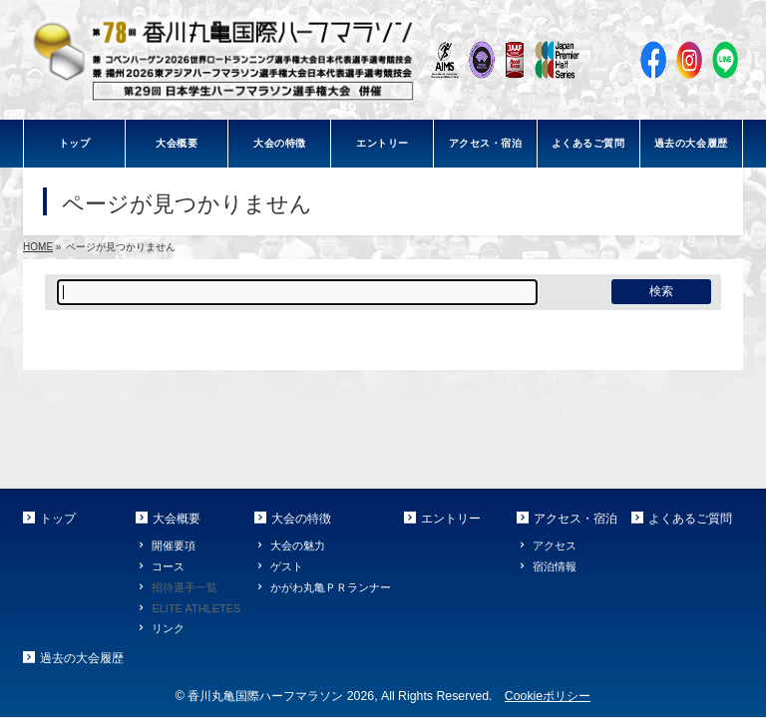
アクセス (554, 545)
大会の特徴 (301, 519)
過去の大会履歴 (82, 658)
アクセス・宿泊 (575, 519)
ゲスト (286, 566)
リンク (168, 628)
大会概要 (176, 519)
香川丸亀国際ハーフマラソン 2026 (281, 696)
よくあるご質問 (690, 519)
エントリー (451, 519)
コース (168, 566)
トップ (58, 519)
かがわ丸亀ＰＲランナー (330, 587)
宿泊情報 (554, 566)
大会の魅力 (297, 545)
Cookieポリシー (547, 696)
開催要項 (173, 545)
